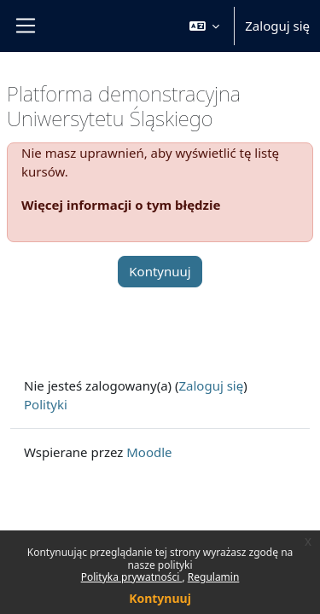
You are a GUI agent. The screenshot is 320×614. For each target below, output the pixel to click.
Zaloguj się (277, 25)
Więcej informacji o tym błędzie (120, 204)
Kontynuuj (160, 598)
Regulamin (214, 577)
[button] (204, 26)
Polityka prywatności (132, 577)
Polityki (45, 404)
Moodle (149, 451)
